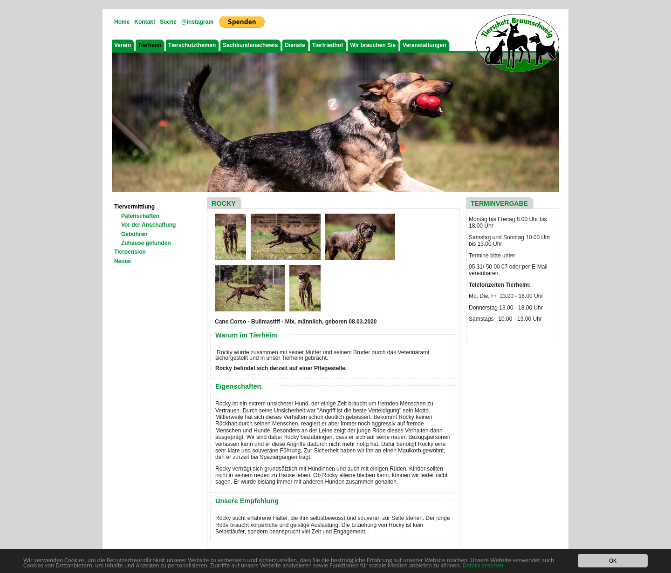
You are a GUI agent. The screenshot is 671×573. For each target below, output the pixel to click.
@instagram (197, 22)
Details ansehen (483, 566)
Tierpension (130, 252)
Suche (168, 22)
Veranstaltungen (424, 45)
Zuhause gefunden (146, 243)
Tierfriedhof (327, 45)
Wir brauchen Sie (373, 45)
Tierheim (149, 45)
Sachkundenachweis (250, 45)
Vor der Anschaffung (148, 225)
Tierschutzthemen (192, 45)
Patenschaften (140, 216)
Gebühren (134, 234)
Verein (122, 45)
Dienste (295, 45)
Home (122, 22)
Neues (122, 261)
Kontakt (144, 22)
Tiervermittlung (134, 206)
